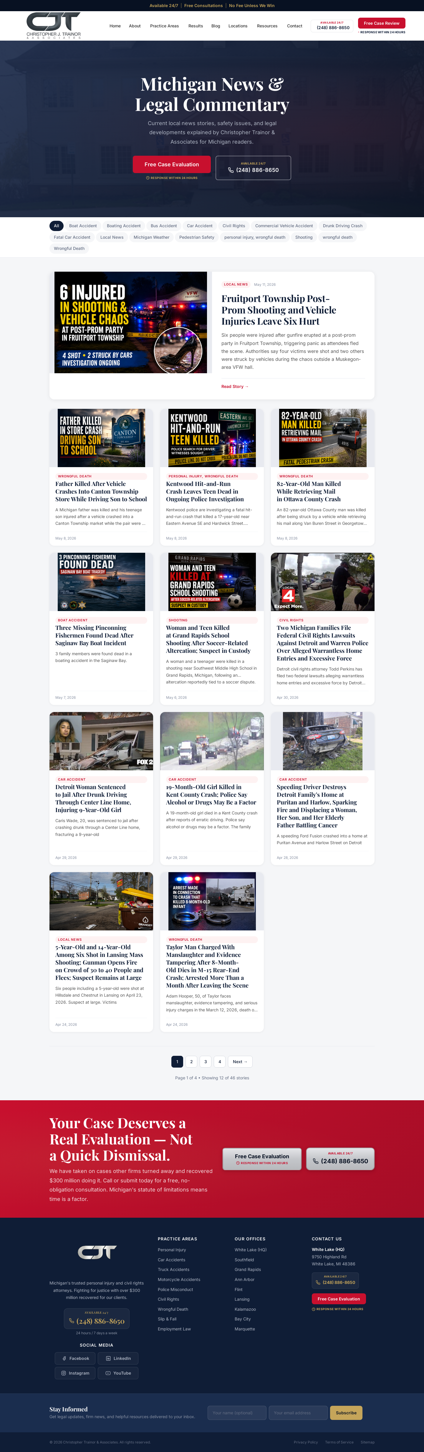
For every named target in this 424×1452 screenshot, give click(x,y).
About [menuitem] (135, 25)
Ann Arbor (244, 1279)
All (56, 225)
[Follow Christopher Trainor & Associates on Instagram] (75, 1373)
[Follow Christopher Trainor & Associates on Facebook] (75, 1358)
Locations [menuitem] (238, 25)
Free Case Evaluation (172, 164)
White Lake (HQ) (251, 1249)
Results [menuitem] (195, 25)
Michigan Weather (151, 237)
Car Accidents (171, 1259)
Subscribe (346, 1412)
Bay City (243, 1318)
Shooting (304, 237)
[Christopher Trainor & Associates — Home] (54, 26)
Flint (239, 1289)
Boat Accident (83, 225)
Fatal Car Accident (72, 237)
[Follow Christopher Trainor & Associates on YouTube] (118, 1373)
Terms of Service (339, 1442)
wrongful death (337, 237)
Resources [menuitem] (267, 25)
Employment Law (174, 1328)
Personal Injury (172, 1249)
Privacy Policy (306, 1442)
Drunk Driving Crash (342, 225)
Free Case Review (382, 23)
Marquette (245, 1328)
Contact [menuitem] (294, 25)
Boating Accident (124, 225)
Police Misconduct (175, 1289)
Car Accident (200, 225)
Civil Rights (234, 225)
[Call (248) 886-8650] (332, 26)
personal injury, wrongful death (254, 237)
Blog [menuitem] (215, 25)
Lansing (242, 1299)
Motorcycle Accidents (179, 1279)
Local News (112, 237)
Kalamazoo (245, 1309)
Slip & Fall (167, 1318)
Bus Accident (164, 225)
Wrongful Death (69, 248)
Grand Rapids (248, 1269)
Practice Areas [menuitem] (164, 25)
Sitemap (368, 1442)
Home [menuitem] (115, 25)
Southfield (244, 1259)
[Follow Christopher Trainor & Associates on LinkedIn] (118, 1358)
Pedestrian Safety (196, 237)
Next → (240, 1061)
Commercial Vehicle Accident (284, 225)
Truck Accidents (173, 1269)
